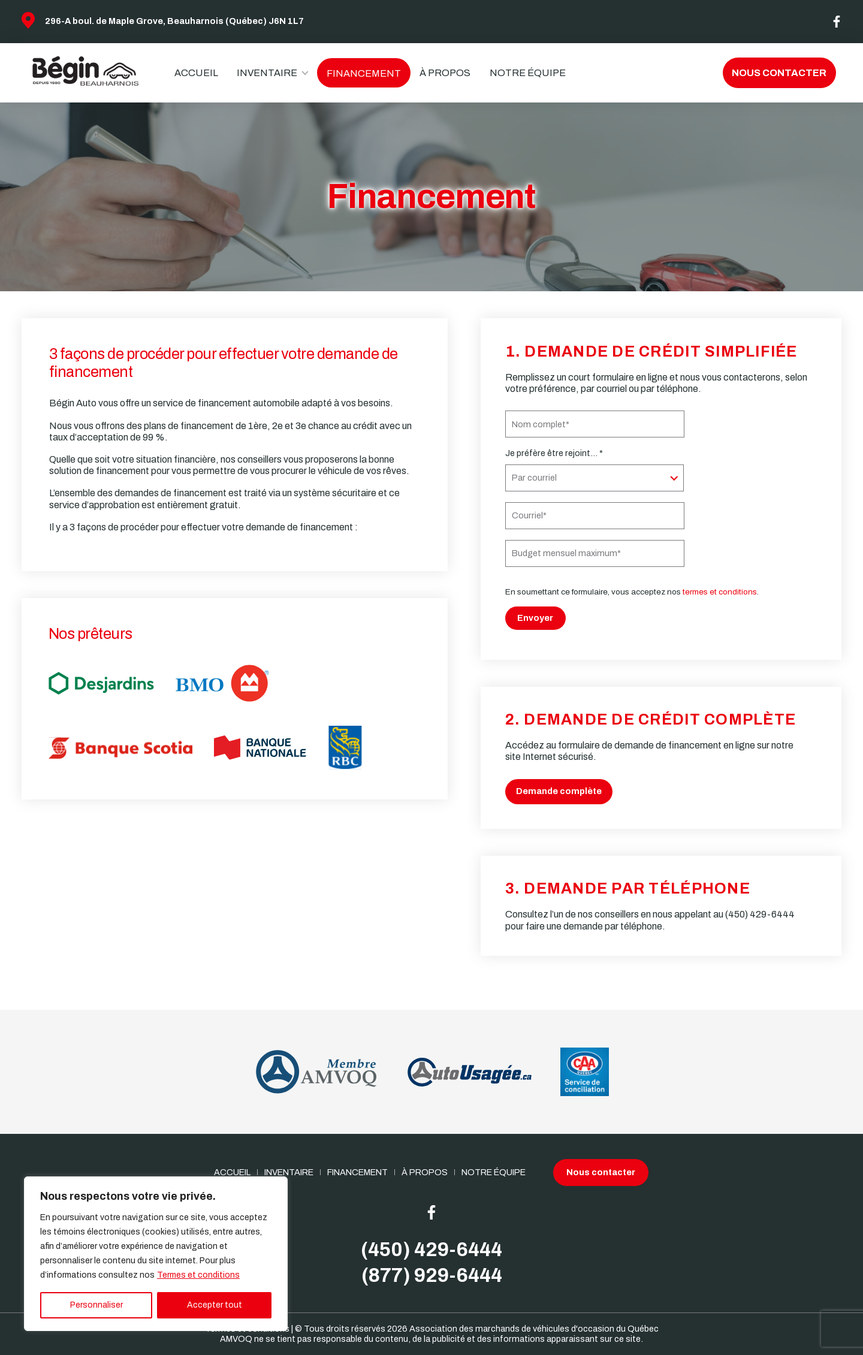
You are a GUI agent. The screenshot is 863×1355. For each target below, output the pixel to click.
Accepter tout (214, 1304)
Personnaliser (96, 1304)
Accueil (196, 73)
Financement (364, 73)
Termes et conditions (198, 1274)
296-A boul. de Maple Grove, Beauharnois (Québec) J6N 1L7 (174, 21)
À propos (445, 73)
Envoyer (535, 618)
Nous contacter (779, 73)
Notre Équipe (528, 73)
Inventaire (267, 73)
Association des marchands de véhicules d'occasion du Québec (534, 1328)
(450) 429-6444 (760, 914)
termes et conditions (720, 591)
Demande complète (559, 791)
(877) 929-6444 (431, 1275)
